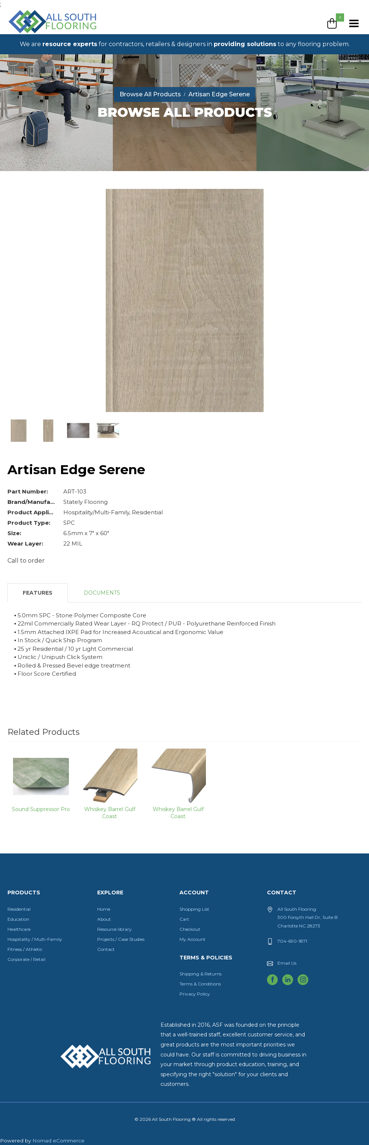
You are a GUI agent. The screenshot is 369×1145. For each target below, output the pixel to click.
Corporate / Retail (26, 959)
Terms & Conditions (200, 984)
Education (18, 919)
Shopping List (194, 909)
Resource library (114, 929)
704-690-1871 (292, 941)
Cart (184, 919)
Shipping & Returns (200, 974)
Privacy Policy (194, 994)
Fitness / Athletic (24, 949)
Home (103, 909)
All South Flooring (34, 33)
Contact (106, 949)
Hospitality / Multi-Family (34, 939)
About (104, 919)
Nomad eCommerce (58, 1141)
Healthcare (19, 929)
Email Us (286, 963)
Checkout (189, 929)
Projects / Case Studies (120, 939)
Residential (19, 909)
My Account (192, 939)
